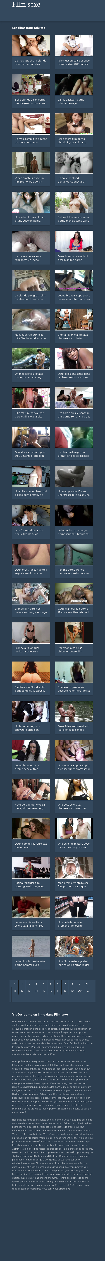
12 (22, 991)
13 (29, 991)
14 (36, 991)
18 (65, 991)
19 (72, 991)
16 (51, 991)
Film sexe (26, 4)
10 (86, 984)
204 (80, 991)
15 (43, 991)
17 (58, 991)
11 (15, 991)
